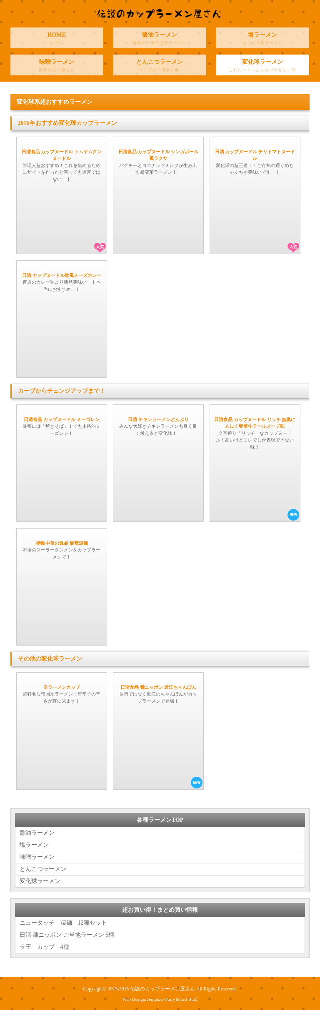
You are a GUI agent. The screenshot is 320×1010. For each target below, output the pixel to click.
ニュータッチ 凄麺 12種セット (63, 923)
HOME (56, 40)
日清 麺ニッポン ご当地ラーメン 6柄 (67, 935)
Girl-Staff (189, 999)
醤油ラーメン (159, 40)
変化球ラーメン (262, 67)
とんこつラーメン (159, 67)
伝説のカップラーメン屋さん (162, 989)
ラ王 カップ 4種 (44, 947)
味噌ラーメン (56, 67)
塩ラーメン (262, 40)
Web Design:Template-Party (148, 999)
